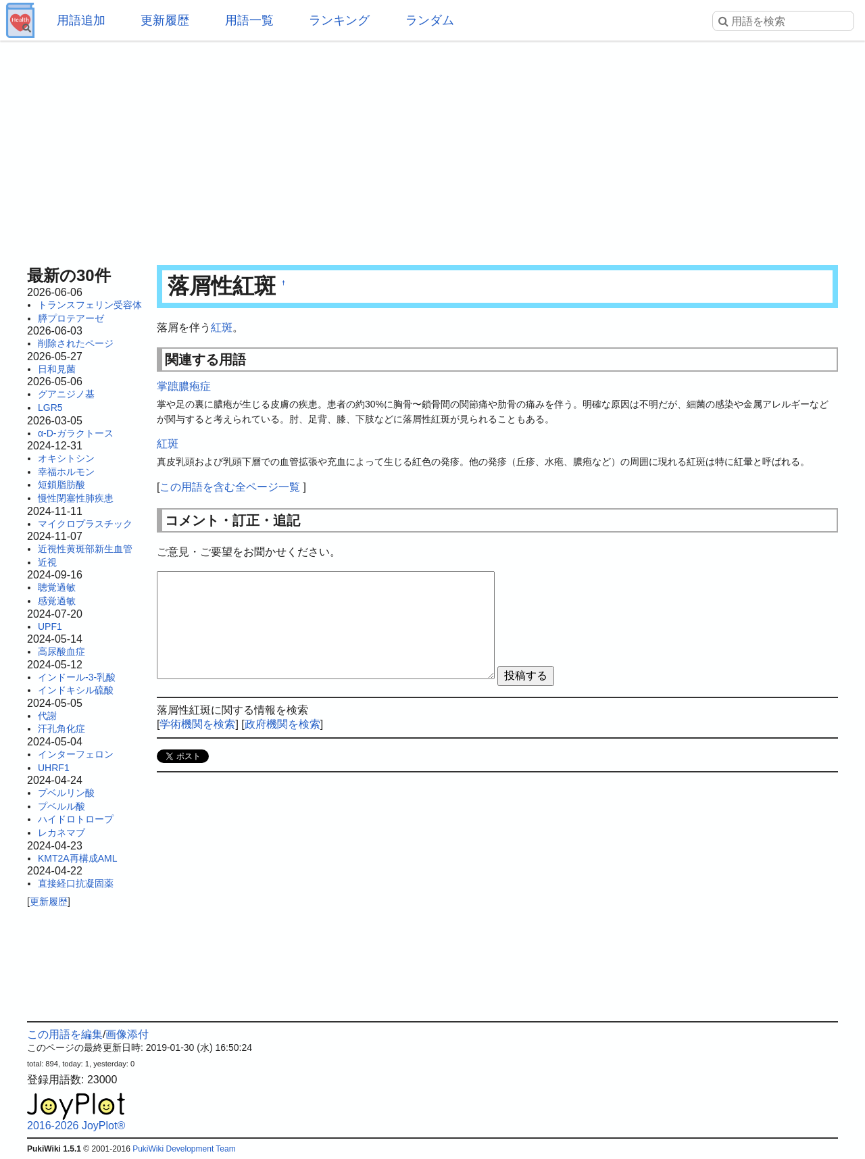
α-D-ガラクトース (76, 433)
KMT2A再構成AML (77, 858)
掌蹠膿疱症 (184, 386)
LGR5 (50, 407)
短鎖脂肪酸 (61, 484)
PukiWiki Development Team (184, 1149)
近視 (47, 562)
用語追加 (81, 20)
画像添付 (127, 1034)
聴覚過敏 (57, 587)
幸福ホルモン (66, 471)
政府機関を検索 (282, 724)
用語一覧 (249, 20)
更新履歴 (165, 20)
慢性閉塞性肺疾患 (76, 498)
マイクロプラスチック (85, 523)
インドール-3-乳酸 (77, 677)
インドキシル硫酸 (76, 690)
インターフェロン (76, 754)
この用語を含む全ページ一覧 (229, 487)
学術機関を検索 (197, 724)
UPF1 (50, 626)
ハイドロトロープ (76, 819)
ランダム (429, 20)
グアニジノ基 (66, 394)
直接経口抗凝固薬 (76, 883)
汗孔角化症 (61, 728)
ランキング (339, 20)
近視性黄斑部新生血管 (85, 548)
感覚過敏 (57, 600)
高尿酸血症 (61, 651)
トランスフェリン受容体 (90, 304)
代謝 (47, 715)
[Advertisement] (432, 148)
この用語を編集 (65, 1034)
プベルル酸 (61, 806)
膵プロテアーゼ (71, 318)
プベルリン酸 (66, 792)
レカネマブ (61, 832)
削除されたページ (76, 343)
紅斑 (221, 327)
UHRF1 (54, 767)
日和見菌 (57, 369)
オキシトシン (66, 458)
